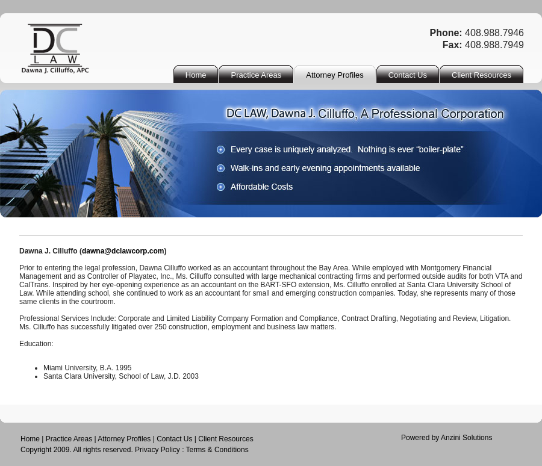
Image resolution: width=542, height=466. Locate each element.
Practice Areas (69, 439)
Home (30, 439)
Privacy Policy (157, 450)
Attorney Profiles (124, 439)
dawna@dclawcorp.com (123, 251)
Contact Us (174, 439)
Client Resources (225, 439)
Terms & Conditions (217, 450)
